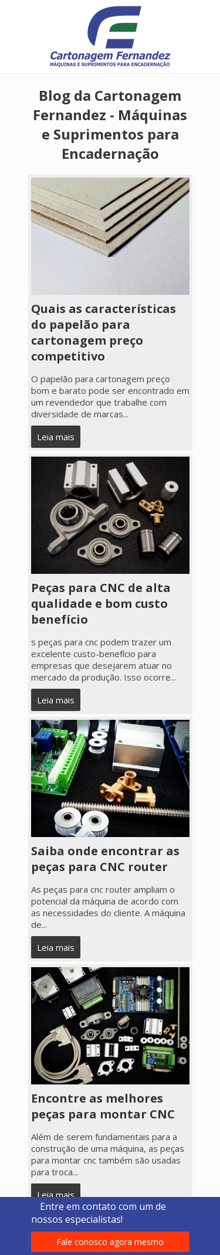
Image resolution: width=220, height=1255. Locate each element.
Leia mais (56, 437)
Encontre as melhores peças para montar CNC (103, 1106)
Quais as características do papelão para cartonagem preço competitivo (103, 332)
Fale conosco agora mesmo (110, 1241)
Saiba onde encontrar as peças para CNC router (105, 859)
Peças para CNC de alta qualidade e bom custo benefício (101, 603)
